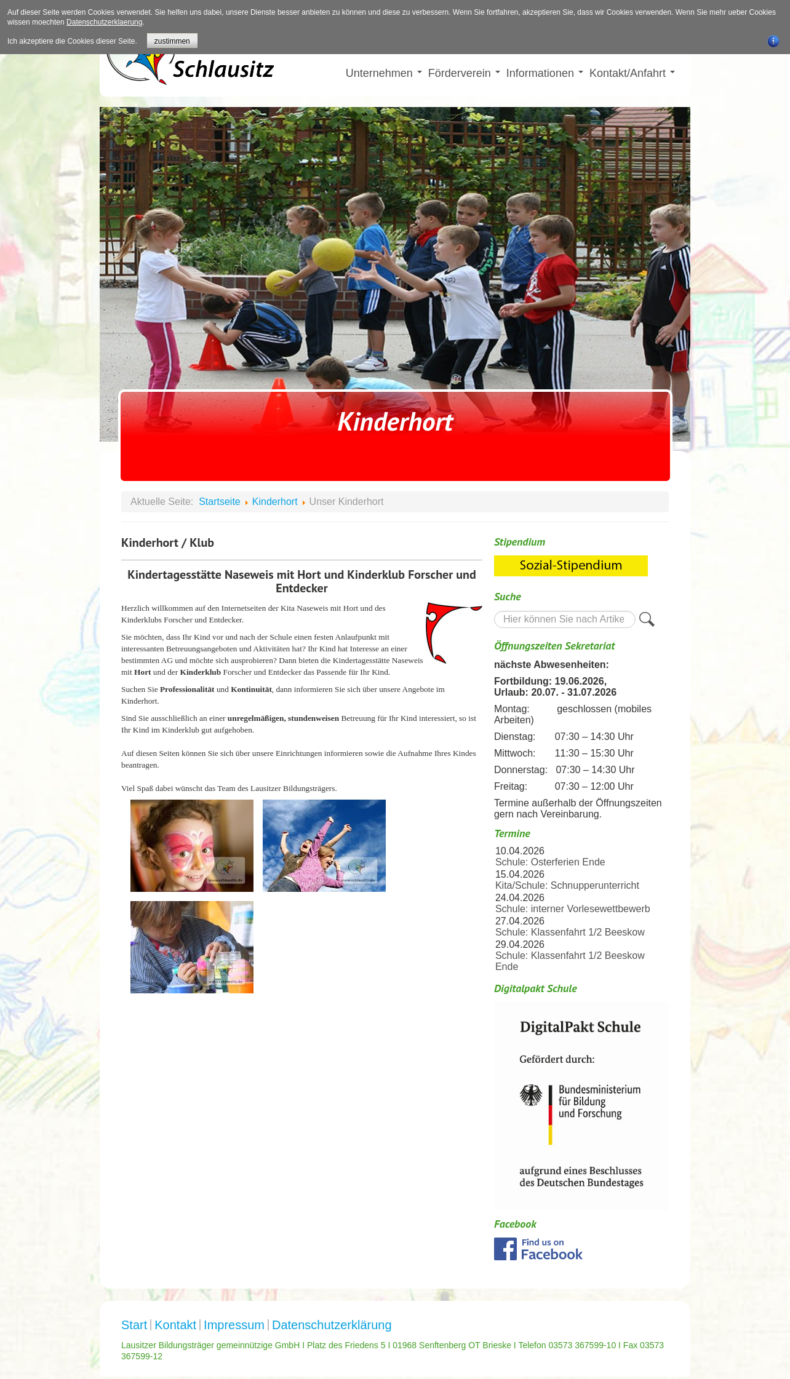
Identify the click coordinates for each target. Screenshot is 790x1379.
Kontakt (175, 1324)
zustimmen (172, 41)
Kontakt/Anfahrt (632, 73)
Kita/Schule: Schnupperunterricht (567, 885)
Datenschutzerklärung (332, 1324)
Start (134, 1324)
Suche (494, 610)
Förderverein (464, 73)
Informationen (544, 73)
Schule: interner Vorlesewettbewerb (572, 909)
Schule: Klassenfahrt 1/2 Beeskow (570, 932)
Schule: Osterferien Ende (550, 862)
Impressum (234, 1324)
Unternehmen (384, 73)
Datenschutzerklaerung (104, 22)
